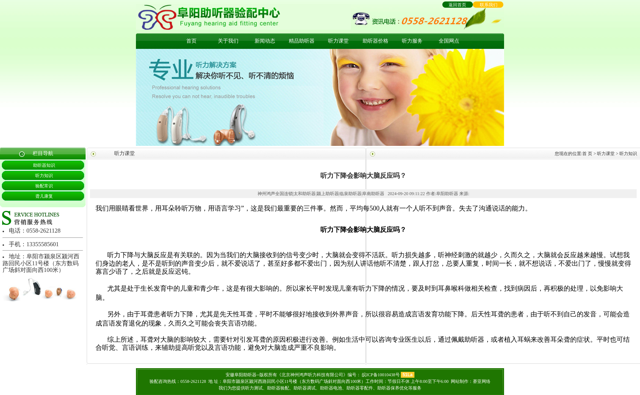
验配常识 (44, 185)
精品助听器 (301, 41)
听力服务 (412, 41)
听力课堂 (338, 41)
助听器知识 (44, 165)
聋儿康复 (44, 196)
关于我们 (228, 41)
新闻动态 (265, 41)
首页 (191, 41)
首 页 (587, 153)
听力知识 (44, 175)
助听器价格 (375, 41)
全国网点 (449, 41)
